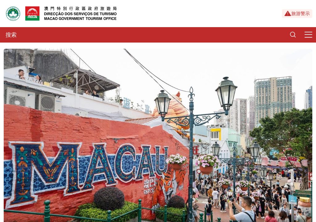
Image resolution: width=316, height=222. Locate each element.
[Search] (293, 35)
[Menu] (308, 35)
